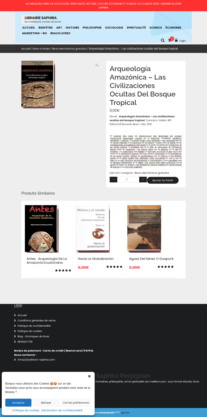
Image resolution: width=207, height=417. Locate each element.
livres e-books (41, 48)
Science (155, 28)
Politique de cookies (25, 410)
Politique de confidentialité (34, 326)
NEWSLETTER (25, 341)
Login (180, 40)
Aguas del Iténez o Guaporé (151, 258)
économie (173, 28)
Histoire (72, 28)
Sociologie (114, 28)
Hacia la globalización (96, 258)
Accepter (18, 402)
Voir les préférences (76, 402)
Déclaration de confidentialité (61, 410)
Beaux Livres (60, 33)
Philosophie (92, 28)
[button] (89, 376)
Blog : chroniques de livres (33, 336)
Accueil (28, 28)
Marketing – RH (34, 33)
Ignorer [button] (125, 412)
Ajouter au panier (162, 180)
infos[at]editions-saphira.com (36, 359)
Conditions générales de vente (37, 320)
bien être (46, 28)
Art (59, 28)
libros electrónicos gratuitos (69, 48)
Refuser (46, 402)
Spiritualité (136, 28)
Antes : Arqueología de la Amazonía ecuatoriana (47, 260)
